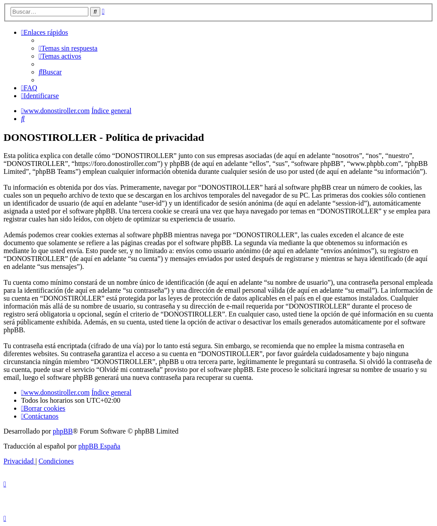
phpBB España (99, 446)
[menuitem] (68, 48)
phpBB (63, 431)
